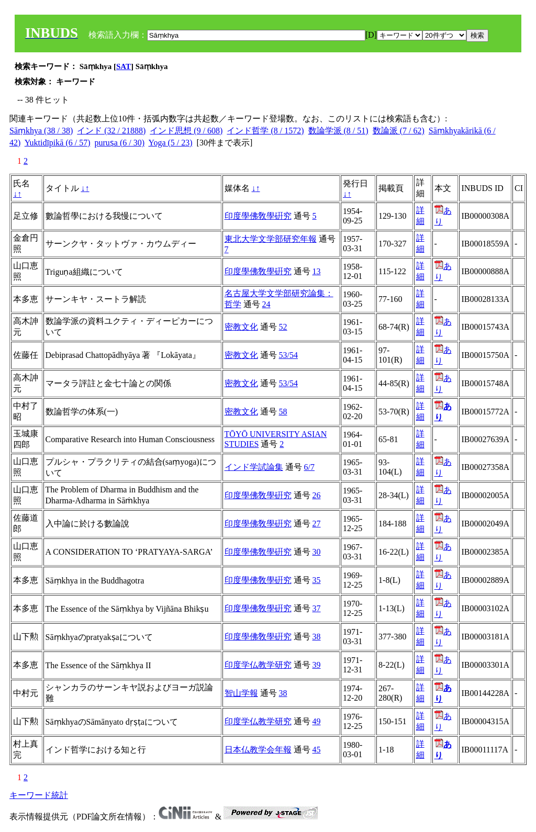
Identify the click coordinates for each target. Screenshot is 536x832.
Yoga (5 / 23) (170, 142)
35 (316, 580)
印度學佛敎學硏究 (258, 215)
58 (283, 411)
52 (283, 326)
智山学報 (241, 693)
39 (316, 664)
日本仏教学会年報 (258, 749)
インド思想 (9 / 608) (186, 130)
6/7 (309, 467)
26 (316, 495)
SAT (123, 66)
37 (316, 608)
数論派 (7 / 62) (399, 130)
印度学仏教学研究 (258, 664)
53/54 (288, 355)
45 (316, 749)
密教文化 (241, 326)
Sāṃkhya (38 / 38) (41, 130)
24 (266, 304)
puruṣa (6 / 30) (120, 142)
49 (316, 721)
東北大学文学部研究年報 (271, 238)
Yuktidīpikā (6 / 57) (58, 142)
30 (316, 551)
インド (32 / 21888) (111, 130)
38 (316, 636)
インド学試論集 (254, 467)
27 (316, 523)
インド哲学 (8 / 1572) (265, 130)
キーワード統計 (38, 795)
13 (316, 271)
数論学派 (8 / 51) (338, 130)
